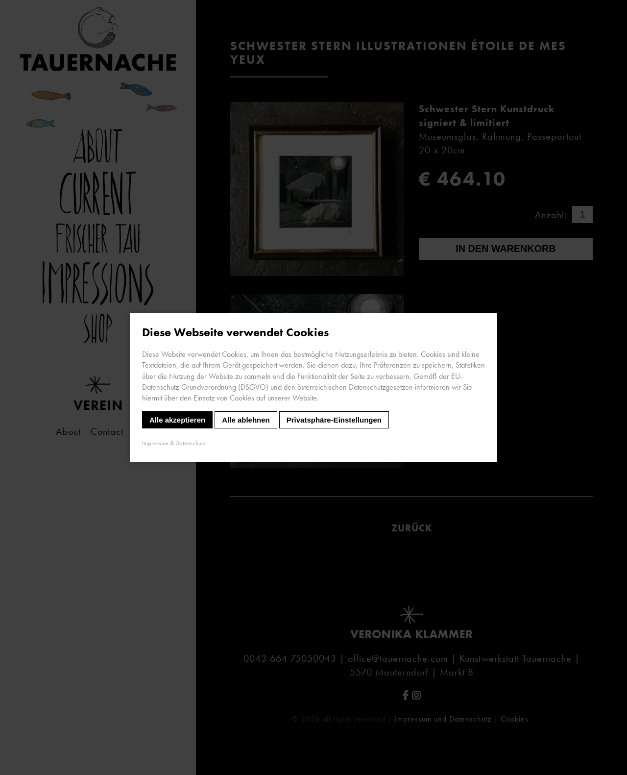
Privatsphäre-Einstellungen (334, 419)
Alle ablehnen (246, 419)
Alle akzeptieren (177, 419)
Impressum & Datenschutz (174, 442)
